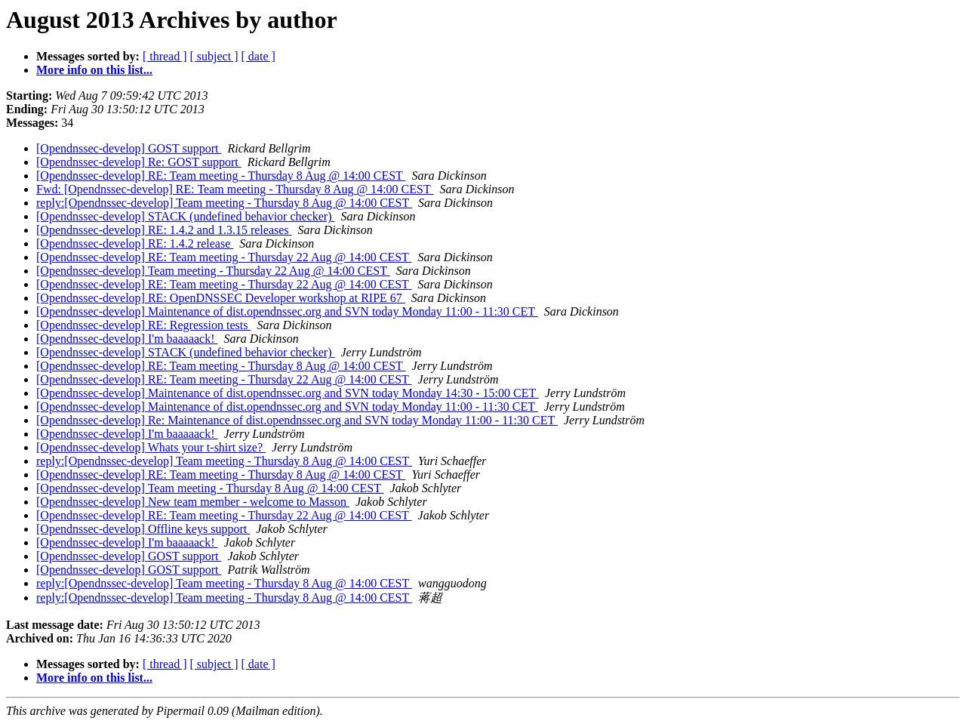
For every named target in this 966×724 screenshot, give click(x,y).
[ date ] (258, 56)
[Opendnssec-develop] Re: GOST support (139, 162)
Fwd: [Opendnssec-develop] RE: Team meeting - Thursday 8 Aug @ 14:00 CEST (234, 189)
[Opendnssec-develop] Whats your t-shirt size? (151, 447)
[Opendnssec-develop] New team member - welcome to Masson (192, 501)
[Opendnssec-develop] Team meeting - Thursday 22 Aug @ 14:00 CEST (213, 270)
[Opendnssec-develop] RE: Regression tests (143, 325)
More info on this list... (94, 69)
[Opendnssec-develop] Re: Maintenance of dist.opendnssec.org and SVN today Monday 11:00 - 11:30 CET (297, 420)
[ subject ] (214, 56)
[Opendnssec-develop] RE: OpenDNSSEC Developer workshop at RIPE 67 (220, 297)
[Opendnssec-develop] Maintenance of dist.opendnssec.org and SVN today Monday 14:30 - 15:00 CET (287, 393)
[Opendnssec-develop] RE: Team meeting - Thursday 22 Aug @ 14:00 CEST (224, 257)
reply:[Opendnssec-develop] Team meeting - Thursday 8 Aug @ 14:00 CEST (224, 202)
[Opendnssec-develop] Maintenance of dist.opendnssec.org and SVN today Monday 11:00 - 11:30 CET (287, 311)
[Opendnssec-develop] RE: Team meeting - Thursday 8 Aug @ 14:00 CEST (221, 175)
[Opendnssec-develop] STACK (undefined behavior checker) (185, 216)
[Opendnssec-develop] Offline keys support (143, 528)
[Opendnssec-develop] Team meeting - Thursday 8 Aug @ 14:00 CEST (210, 488)
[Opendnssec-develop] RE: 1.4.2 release (134, 243)
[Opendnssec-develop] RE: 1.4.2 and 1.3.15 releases (164, 229)
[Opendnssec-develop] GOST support (128, 148)
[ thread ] (165, 56)
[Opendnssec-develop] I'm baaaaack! (127, 338)
